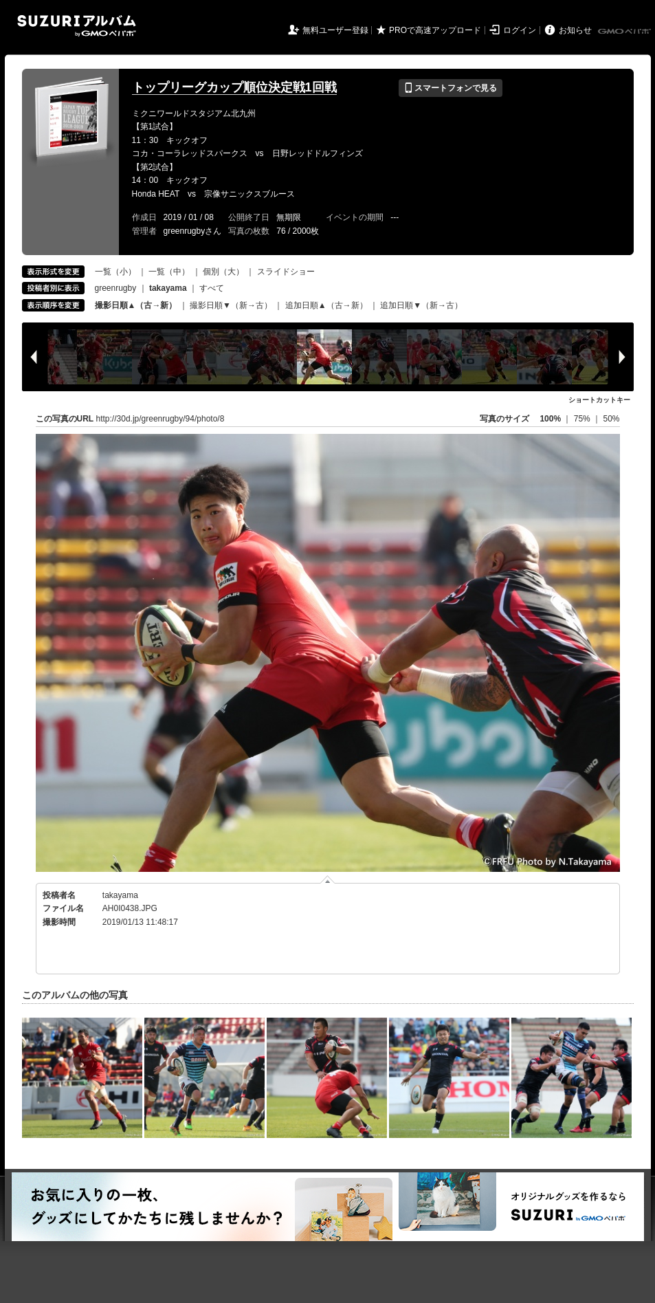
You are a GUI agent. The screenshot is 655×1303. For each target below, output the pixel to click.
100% (550, 419)
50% (611, 419)
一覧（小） (115, 271)
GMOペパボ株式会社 (625, 32)
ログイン (519, 30)
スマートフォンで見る (450, 88)
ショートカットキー (599, 400)
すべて (211, 288)
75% (583, 419)
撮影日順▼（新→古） (231, 305)
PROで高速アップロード (435, 30)
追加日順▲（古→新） (326, 305)
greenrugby (116, 288)
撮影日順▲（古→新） (136, 305)
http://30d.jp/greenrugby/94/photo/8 (160, 419)
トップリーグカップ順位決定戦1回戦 (234, 87)
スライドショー (286, 271)
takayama (120, 895)
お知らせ (575, 30)
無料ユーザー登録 (335, 30)
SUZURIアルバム (76, 26)
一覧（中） (169, 271)
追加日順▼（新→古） (421, 305)
